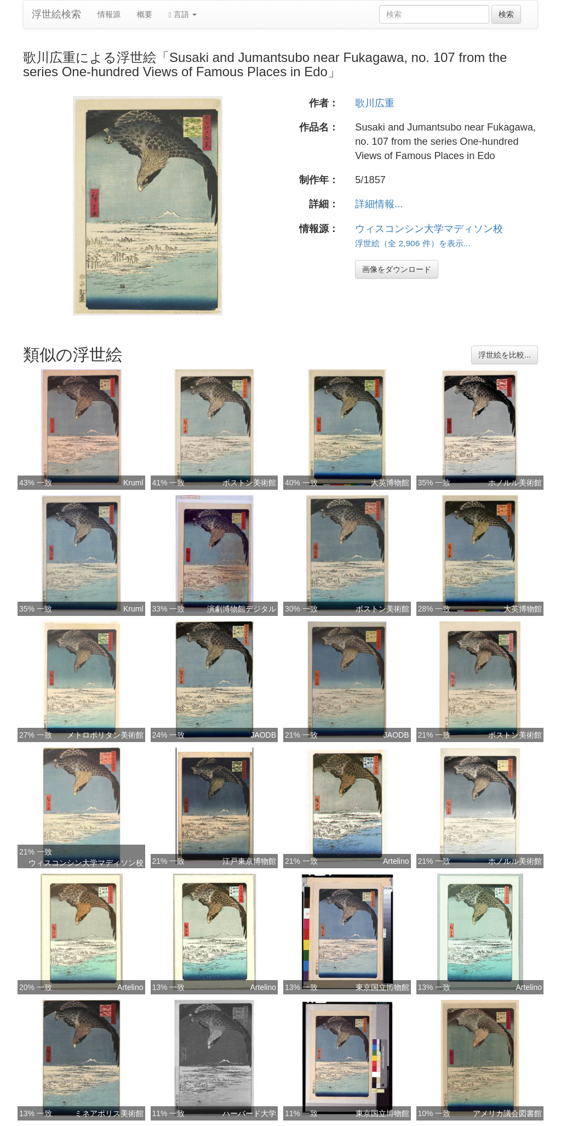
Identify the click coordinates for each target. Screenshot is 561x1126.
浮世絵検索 (56, 14)
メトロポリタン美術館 (105, 735)
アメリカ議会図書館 (507, 1113)
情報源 (109, 14)
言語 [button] (183, 14)
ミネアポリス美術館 (109, 1113)
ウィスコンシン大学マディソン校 (429, 228)
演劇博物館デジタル (241, 608)
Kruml (133, 482)
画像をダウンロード (396, 269)
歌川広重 (374, 103)
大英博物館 (390, 482)
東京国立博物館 (382, 987)
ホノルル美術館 (515, 482)
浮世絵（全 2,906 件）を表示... (412, 243)
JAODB (263, 735)
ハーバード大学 (249, 1113)
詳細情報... (379, 204)
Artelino (396, 861)
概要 (144, 14)
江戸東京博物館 (249, 861)
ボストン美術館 (249, 482)
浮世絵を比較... (504, 354)
